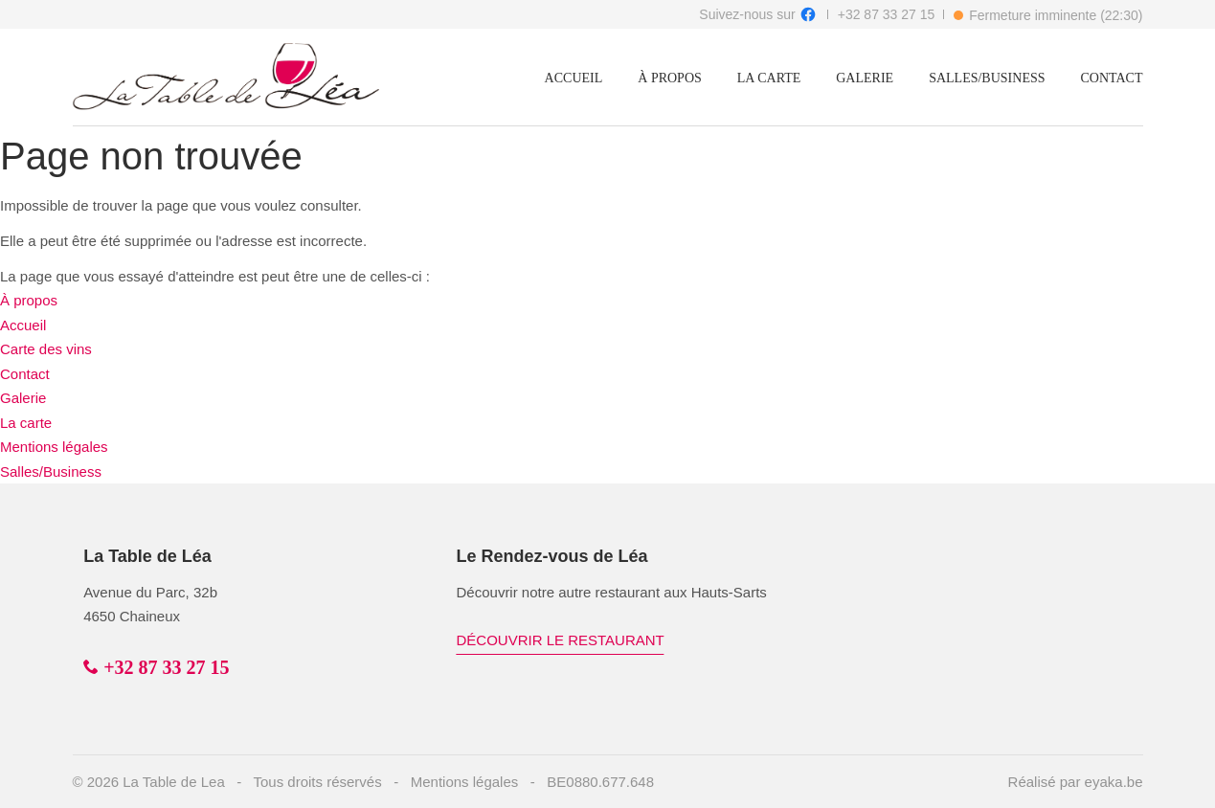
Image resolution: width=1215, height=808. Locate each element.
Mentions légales (54, 446)
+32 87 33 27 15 (886, 14)
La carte (768, 78)
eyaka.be (1114, 782)
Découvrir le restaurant (560, 640)
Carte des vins (46, 349)
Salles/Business (987, 78)
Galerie (864, 78)
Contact (1112, 78)
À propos (670, 78)
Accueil (574, 78)
